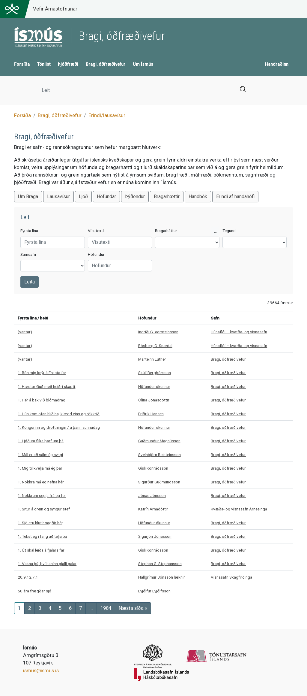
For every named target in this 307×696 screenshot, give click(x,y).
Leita (29, 282)
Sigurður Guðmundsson (159, 482)
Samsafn (28, 254)
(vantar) (25, 331)
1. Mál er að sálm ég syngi (40, 454)
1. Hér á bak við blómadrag (41, 400)
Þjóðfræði (68, 64)
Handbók (198, 196)
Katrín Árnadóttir (153, 509)
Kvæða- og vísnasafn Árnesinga (239, 509)
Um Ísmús (143, 64)
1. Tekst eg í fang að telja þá (42, 536)
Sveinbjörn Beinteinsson (159, 454)
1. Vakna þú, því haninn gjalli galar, (47, 563)
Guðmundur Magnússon (159, 440)
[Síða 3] (39, 608)
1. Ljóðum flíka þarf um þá (41, 440)
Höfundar (106, 196)
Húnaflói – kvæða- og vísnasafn (239, 331)
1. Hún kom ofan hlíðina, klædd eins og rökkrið (59, 413)
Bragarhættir (167, 196)
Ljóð (83, 196)
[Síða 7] (80, 608)
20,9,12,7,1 (28, 577)
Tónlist (43, 64)
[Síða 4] (50, 608)
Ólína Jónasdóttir (153, 400)
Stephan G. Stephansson (160, 563)
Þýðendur (135, 196)
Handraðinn (276, 64)
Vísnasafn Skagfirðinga (231, 577)
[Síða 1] (19, 608)
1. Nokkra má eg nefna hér (41, 482)
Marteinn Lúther (152, 359)
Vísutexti (96, 230)
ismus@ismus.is (41, 670)
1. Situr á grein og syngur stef (44, 509)
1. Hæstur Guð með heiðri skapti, (47, 386)
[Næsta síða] (133, 608)
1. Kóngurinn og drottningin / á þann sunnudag (59, 427)
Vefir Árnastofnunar (55, 9)
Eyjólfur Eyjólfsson (154, 591)
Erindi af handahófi (235, 196)
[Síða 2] (29, 608)
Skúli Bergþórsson (154, 372)
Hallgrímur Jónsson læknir (161, 577)
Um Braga (28, 196)
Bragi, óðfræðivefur (105, 64)
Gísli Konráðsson (153, 468)
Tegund (229, 230)
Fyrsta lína (29, 230)
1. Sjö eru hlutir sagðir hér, (41, 522)
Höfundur (96, 254)
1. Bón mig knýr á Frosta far (42, 372)
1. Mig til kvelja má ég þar (40, 468)
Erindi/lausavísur (106, 115)
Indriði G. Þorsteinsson (158, 331)
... (215, 231)
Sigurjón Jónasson (154, 536)
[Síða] (106, 608)
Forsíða (22, 64)
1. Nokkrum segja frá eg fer (42, 495)
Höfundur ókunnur (154, 386)
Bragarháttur (166, 230)
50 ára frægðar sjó (34, 591)
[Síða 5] (60, 608)
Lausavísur (58, 196)
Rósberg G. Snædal (155, 345)
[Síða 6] (70, 608)
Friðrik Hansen (151, 413)
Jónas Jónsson (152, 495)
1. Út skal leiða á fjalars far (41, 550)
